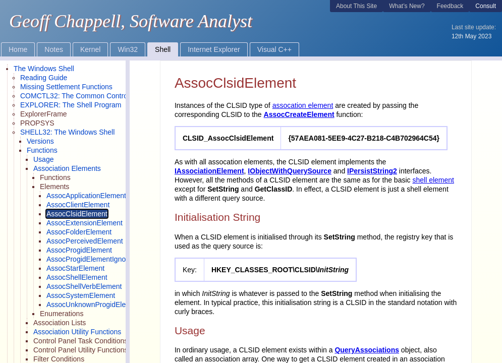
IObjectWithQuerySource (289, 171)
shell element (433, 180)
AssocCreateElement (299, 114)
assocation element (302, 105)
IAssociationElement (209, 171)
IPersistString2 (372, 171)
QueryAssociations (366, 350)
